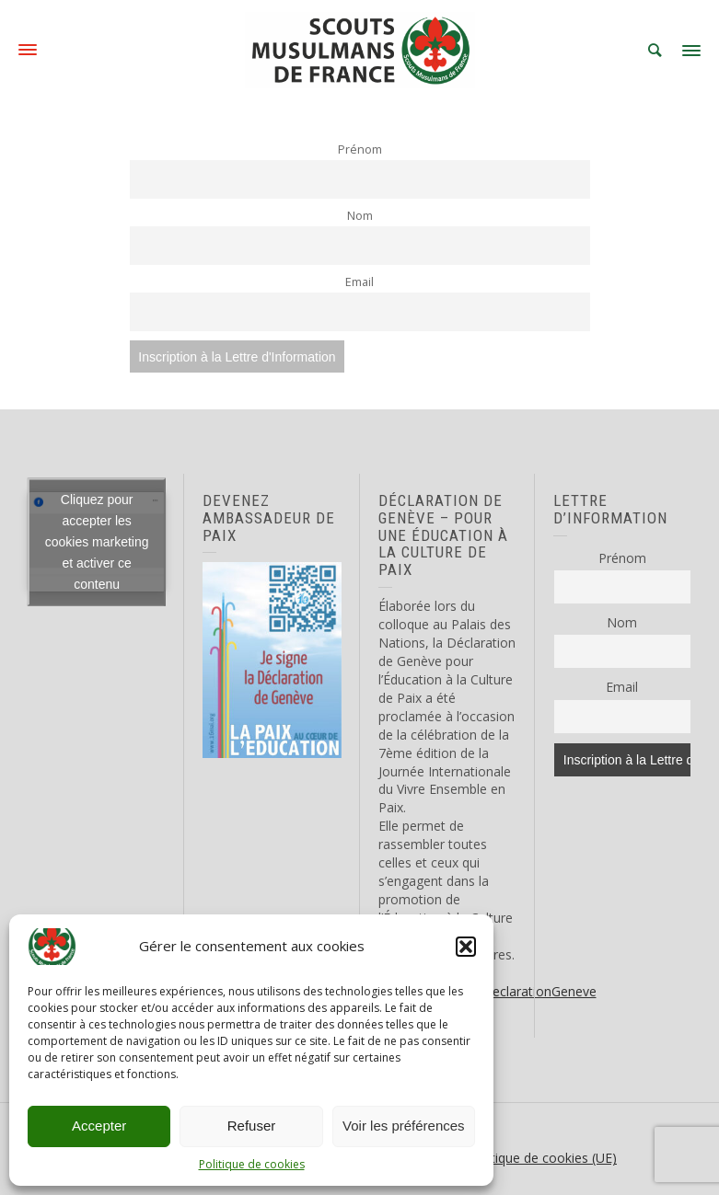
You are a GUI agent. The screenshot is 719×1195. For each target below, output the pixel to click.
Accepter (99, 1125)
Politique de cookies (252, 1164)
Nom (360, 216)
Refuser (251, 1125)
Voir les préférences (403, 1125)
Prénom (360, 149)
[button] (466, 946)
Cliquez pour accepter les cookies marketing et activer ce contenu (97, 542)
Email (359, 282)
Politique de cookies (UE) (543, 1157)
